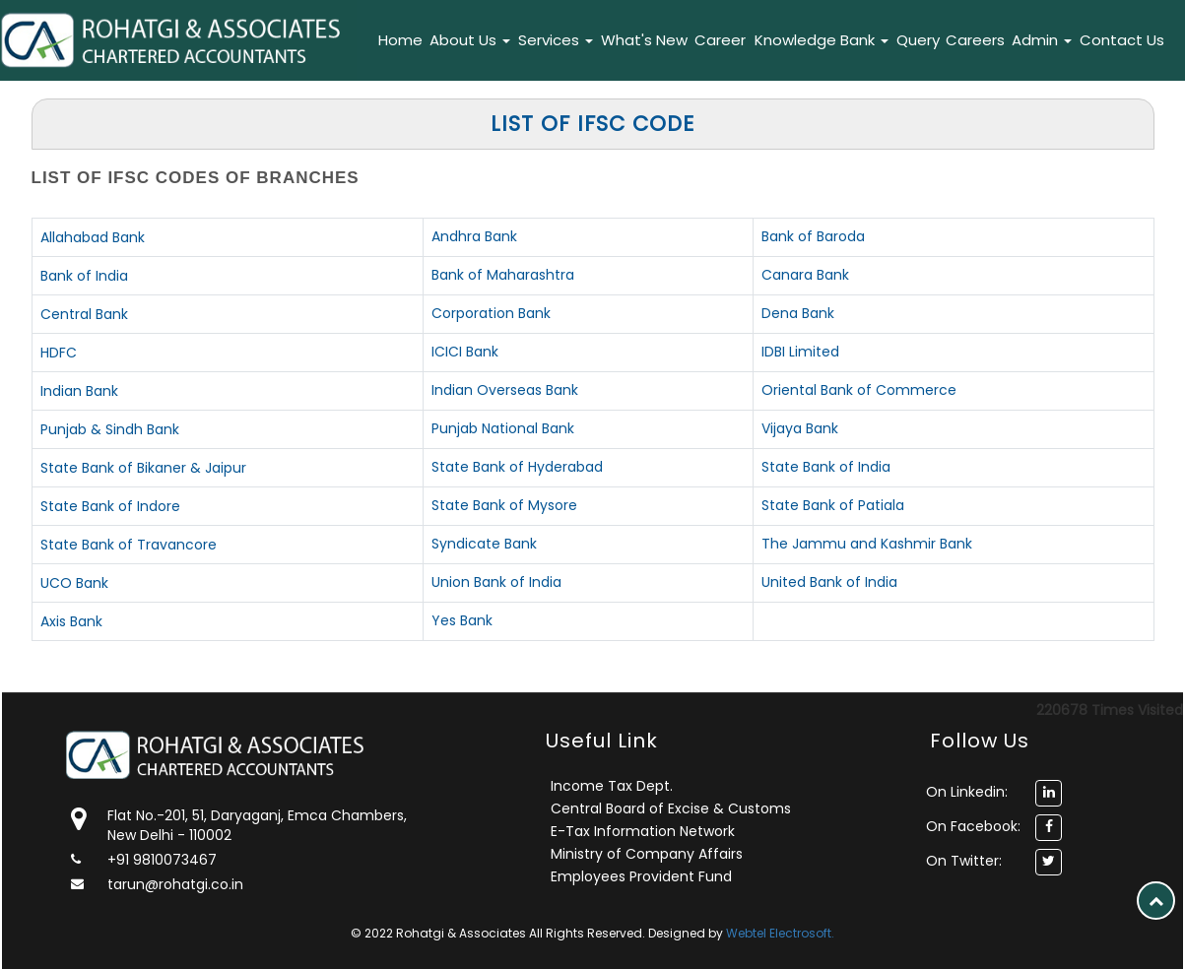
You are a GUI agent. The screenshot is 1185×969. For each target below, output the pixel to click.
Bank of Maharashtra (502, 275)
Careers (975, 40)
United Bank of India (829, 582)
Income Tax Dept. (612, 786)
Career (720, 40)
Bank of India (84, 276)
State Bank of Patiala (832, 505)
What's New (644, 40)
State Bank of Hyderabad (517, 467)
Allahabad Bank (92, 237)
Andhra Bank (474, 236)
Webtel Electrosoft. (780, 933)
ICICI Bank (464, 351)
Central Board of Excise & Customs (671, 808)
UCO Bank (74, 583)
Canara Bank (805, 275)
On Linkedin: (967, 792)
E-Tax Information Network (643, 831)
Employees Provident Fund (641, 876)
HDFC (58, 352)
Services (555, 40)
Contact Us (1122, 40)
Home (400, 40)
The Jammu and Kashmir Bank (866, 543)
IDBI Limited (800, 351)
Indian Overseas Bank (504, 390)
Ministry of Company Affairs (647, 854)
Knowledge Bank (822, 40)
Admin (1042, 40)
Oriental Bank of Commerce (858, 390)
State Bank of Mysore (504, 505)
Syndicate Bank (484, 543)
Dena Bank (797, 313)
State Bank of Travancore (128, 544)
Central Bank (84, 314)
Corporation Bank (491, 313)
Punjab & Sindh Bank (109, 429)
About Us (469, 40)
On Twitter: (964, 861)
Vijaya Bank (799, 428)
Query (918, 40)
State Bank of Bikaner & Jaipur (143, 468)
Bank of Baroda (813, 236)
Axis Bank (71, 621)
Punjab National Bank (502, 428)
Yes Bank (462, 620)
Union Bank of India (496, 582)
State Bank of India (825, 467)
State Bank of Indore (110, 506)
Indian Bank (79, 391)
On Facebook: (973, 826)
